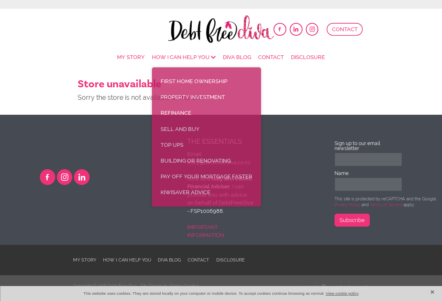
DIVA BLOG (237, 57)
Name (342, 173)
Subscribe (352, 220)
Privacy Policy (347, 204)
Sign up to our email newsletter (357, 146)
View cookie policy (342, 293)
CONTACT (345, 29)
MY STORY (131, 57)
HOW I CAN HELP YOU (184, 57)
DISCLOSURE (308, 57)
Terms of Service (386, 204)
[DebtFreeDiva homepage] (221, 29)
